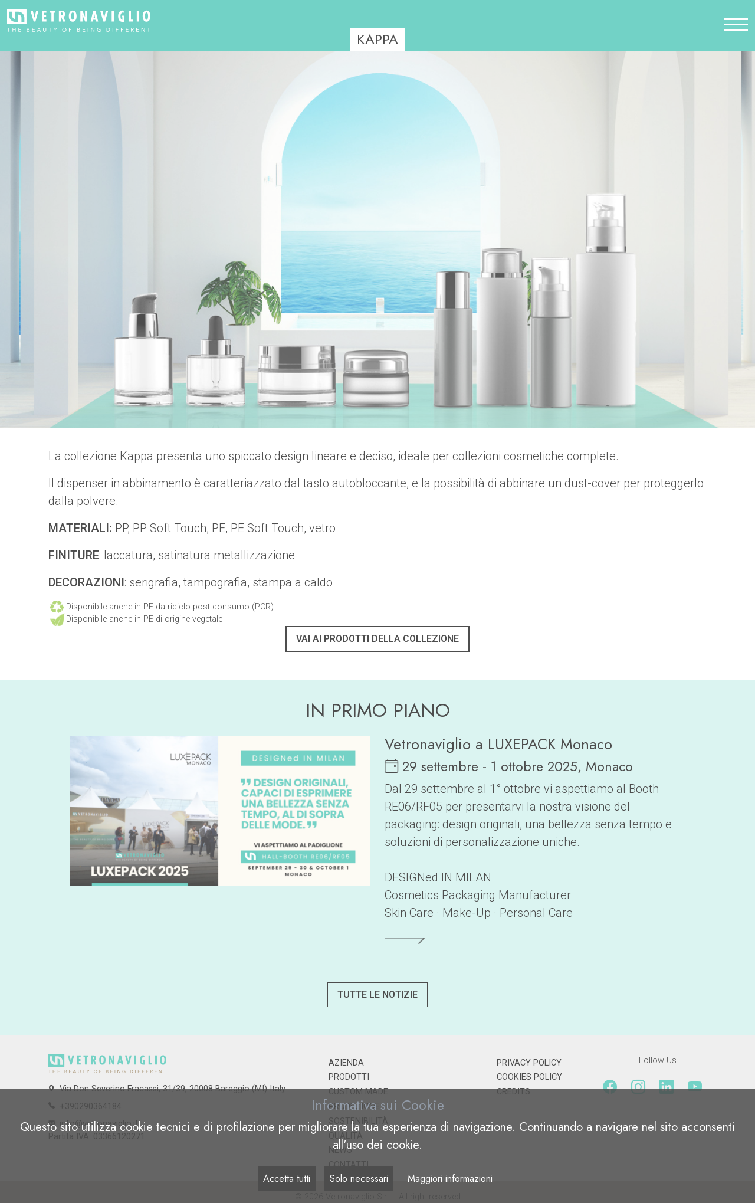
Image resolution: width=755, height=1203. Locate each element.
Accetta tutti (286, 1178)
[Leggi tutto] (405, 940)
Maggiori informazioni (450, 1178)
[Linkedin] (666, 1087)
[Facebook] (610, 1087)
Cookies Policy (529, 1077)
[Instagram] (638, 1087)
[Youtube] (695, 1087)
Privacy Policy (529, 1063)
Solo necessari (359, 1178)
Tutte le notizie (377, 994)
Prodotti (349, 1077)
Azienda (346, 1063)
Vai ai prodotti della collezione (377, 638)
